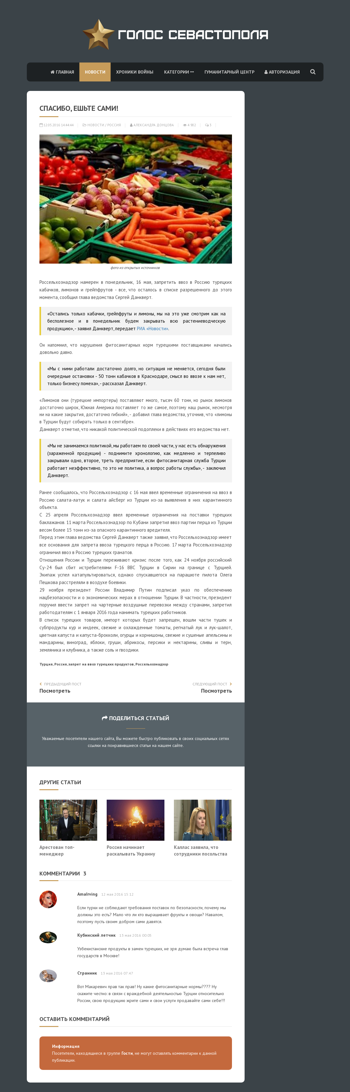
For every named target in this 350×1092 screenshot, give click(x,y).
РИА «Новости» (152, 328)
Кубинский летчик (96, 935)
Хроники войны (134, 72)
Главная (62, 72)
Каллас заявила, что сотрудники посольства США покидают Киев (200, 854)
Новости (95, 72)
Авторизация (282, 72)
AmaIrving (87, 894)
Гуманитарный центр (229, 72)
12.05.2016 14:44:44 (56, 125)
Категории (179, 72)
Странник (87, 973)
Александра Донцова (152, 125)
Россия (114, 125)
